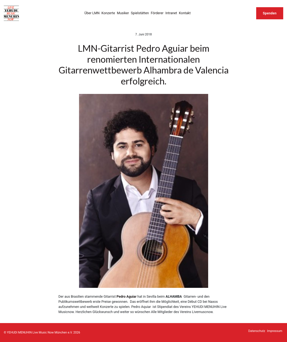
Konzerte (108, 13)
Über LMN (91, 13)
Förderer (157, 13)
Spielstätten (140, 13)
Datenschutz (256, 331)
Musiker (123, 13)
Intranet (171, 13)
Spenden (270, 13)
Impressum (274, 331)
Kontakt (185, 13)
